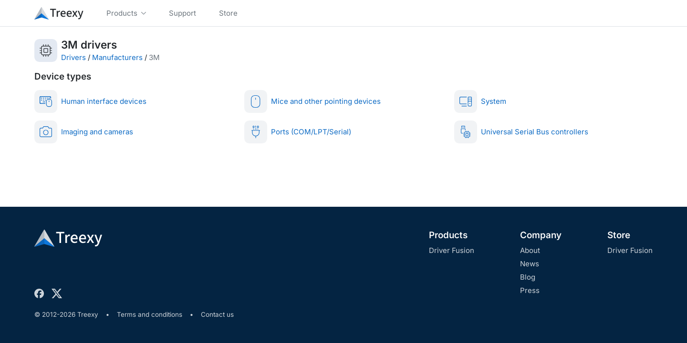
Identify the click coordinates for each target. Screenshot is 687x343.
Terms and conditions (149, 314)
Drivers (73, 57)
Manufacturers (117, 57)
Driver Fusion (451, 250)
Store (618, 235)
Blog (527, 277)
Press (530, 290)
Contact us (217, 314)
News (529, 263)
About (530, 250)
